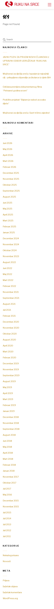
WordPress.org (10, 598)
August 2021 (9, 304)
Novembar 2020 (11, 327)
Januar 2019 (9, 411)
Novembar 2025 (11, 178)
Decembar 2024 (11, 238)
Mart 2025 (8, 220)
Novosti (7, 561)
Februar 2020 (9, 357)
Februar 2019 (9, 405)
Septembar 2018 (11, 429)
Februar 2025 (9, 226)
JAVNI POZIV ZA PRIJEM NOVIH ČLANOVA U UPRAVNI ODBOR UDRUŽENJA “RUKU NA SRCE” (26, 61)
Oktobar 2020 (10, 333)
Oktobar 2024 (10, 250)
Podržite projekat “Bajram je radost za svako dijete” (24, 101)
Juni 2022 (7, 268)
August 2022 (9, 262)
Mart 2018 (8, 459)
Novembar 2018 (11, 423)
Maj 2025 (7, 208)
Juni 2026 (7, 143)
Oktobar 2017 (9, 482)
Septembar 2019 (11, 375)
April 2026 (8, 155)
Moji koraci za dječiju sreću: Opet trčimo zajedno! (26, 112)
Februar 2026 (9, 167)
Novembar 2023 (11, 256)
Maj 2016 (7, 494)
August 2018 (9, 435)
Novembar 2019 (11, 369)
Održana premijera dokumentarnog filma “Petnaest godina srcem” (22, 88)
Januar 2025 (9, 232)
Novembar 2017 (11, 476)
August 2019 (9, 381)
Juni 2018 (7, 441)
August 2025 (9, 196)
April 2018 (8, 452)
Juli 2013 (7, 524)
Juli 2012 (7, 530)
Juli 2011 (7, 536)
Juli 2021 (7, 309)
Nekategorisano (11, 555)
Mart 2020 (8, 351)
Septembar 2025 (11, 190)
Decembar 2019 (11, 363)
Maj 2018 (7, 446)
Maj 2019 (7, 387)
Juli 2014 (7, 518)
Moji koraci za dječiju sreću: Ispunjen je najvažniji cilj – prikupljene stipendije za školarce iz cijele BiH (27, 75)
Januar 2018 (9, 470)
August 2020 (9, 339)
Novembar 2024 (11, 244)
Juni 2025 (7, 202)
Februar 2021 (9, 315)
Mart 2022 (8, 280)
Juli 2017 (7, 488)
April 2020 (8, 345)
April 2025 (8, 214)
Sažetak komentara (12, 592)
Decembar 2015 (11, 500)
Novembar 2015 (11, 506)
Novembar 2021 (11, 292)
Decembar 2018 (11, 417)
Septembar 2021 (11, 298)
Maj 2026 (7, 149)
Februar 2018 (9, 464)
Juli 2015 (7, 512)
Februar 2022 (9, 286)
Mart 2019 (8, 399)
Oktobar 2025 (10, 184)
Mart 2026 (8, 161)
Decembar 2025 (11, 173)
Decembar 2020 (11, 321)
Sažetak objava (10, 586)
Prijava (6, 580)
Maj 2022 (7, 274)
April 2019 (8, 393)
